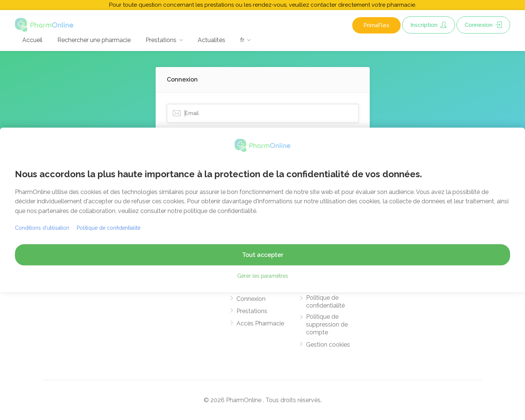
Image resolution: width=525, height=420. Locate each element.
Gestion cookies (328, 344)
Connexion (483, 25)
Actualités (211, 40)
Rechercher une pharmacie (94, 40)
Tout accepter (262, 254)
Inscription (428, 25)
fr (242, 40)
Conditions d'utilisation (42, 228)
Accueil (32, 40)
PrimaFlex (376, 25)
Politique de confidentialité (325, 301)
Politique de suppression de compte (327, 324)
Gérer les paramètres (262, 276)
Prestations (161, 40)
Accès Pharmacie (260, 323)
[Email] (263, 113)
